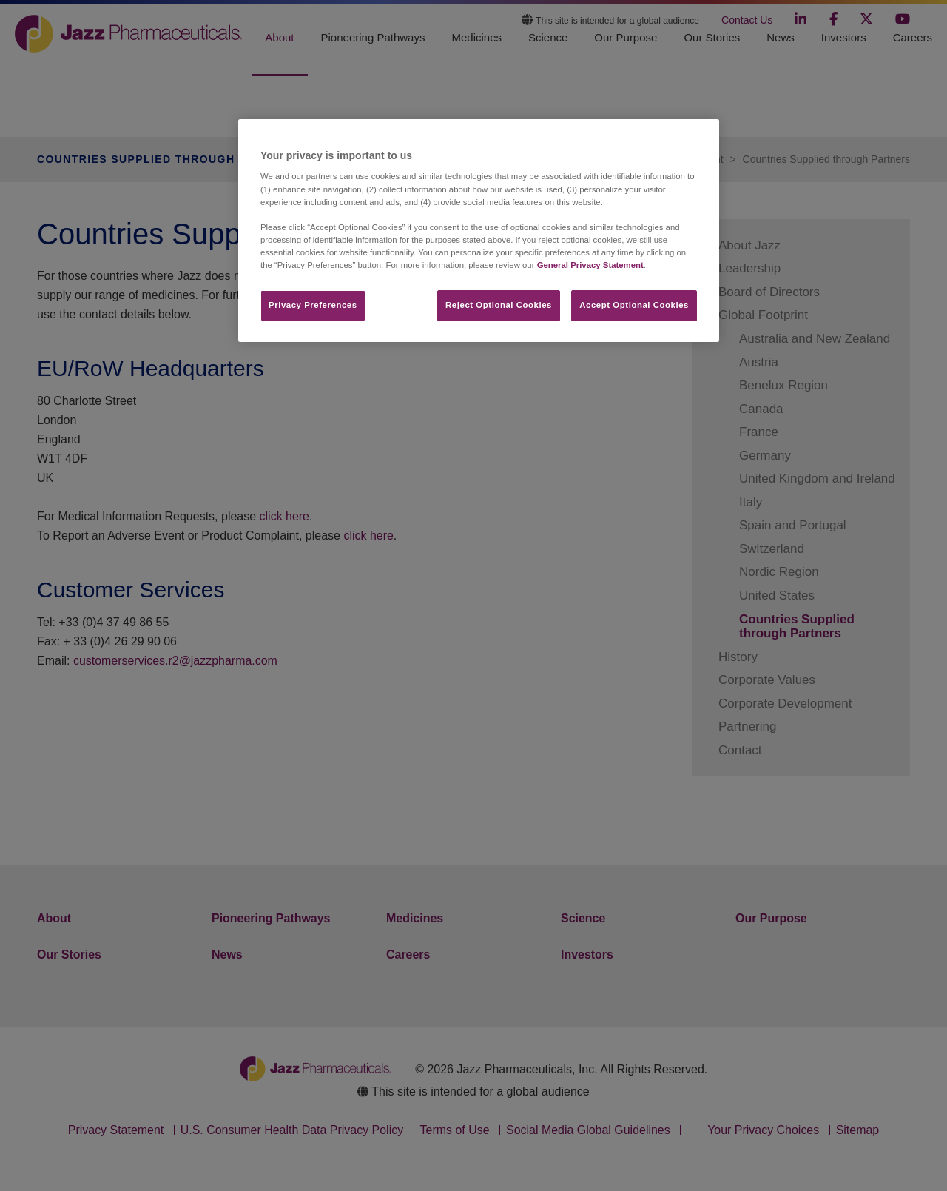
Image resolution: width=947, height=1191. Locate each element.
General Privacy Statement (590, 265)
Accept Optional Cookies (634, 305)
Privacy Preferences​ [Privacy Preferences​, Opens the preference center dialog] (313, 305)
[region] (478, 230)
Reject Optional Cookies (498, 305)
